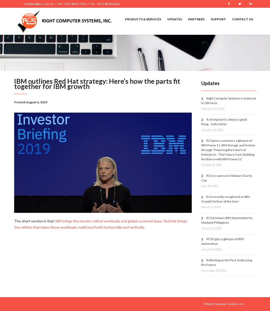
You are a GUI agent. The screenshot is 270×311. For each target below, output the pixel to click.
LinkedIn (250, 4)
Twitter (239, 4)
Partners (196, 19)
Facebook (229, 4)
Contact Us (242, 19)
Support (218, 19)
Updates (174, 19)
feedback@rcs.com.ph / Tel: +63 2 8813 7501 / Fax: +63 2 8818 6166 (71, 4)
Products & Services (143, 19)
